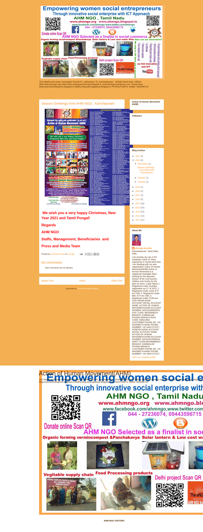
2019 (138, 187)
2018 (138, 191)
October (142, 177)
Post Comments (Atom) (88, 288)
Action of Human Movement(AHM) (85, 373)
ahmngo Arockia (143, 248)
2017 (138, 195)
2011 (138, 220)
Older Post (116, 280)
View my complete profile (143, 357)
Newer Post (47, 280)
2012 (138, 216)
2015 (138, 203)
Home (82, 280)
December (143, 164)
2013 (138, 211)
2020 (138, 160)
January (142, 182)
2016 (138, 199)
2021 (138, 156)
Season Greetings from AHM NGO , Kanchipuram (145, 170)
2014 (138, 207)
